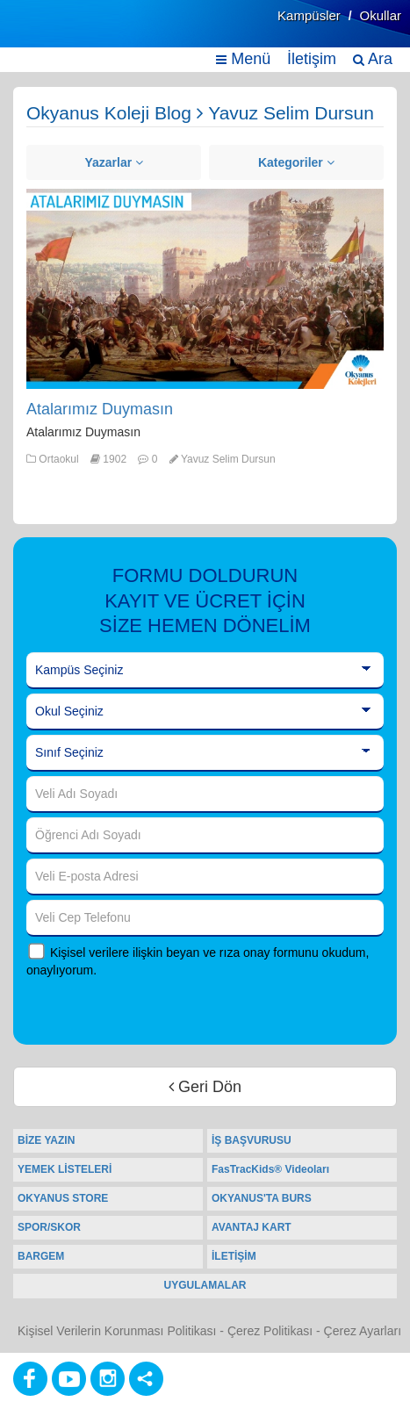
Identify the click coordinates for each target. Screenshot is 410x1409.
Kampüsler (309, 15)
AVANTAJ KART (251, 1227)
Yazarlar (113, 162)
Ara (372, 59)
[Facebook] (30, 1379)
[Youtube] (69, 1379)
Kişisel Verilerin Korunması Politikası (117, 1331)
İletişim (311, 59)
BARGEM (41, 1256)
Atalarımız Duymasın (99, 409)
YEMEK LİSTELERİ (64, 1169)
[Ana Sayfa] (55, 33)
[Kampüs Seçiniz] (205, 670)
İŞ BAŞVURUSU (251, 1140)
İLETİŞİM (234, 1256)
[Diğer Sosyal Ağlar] (146, 1379)
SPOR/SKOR (49, 1227)
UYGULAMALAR (205, 1285)
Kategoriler (296, 162)
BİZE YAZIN (46, 1140)
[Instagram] (107, 1379)
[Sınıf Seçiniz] (205, 753)
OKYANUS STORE (63, 1198)
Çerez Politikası (270, 1331)
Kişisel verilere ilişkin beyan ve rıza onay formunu (184, 952)
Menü (243, 59)
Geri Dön (205, 1087)
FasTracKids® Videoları (270, 1169)
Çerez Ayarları (362, 1331)
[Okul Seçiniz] (205, 712)
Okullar (380, 15)
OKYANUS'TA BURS (262, 1198)
